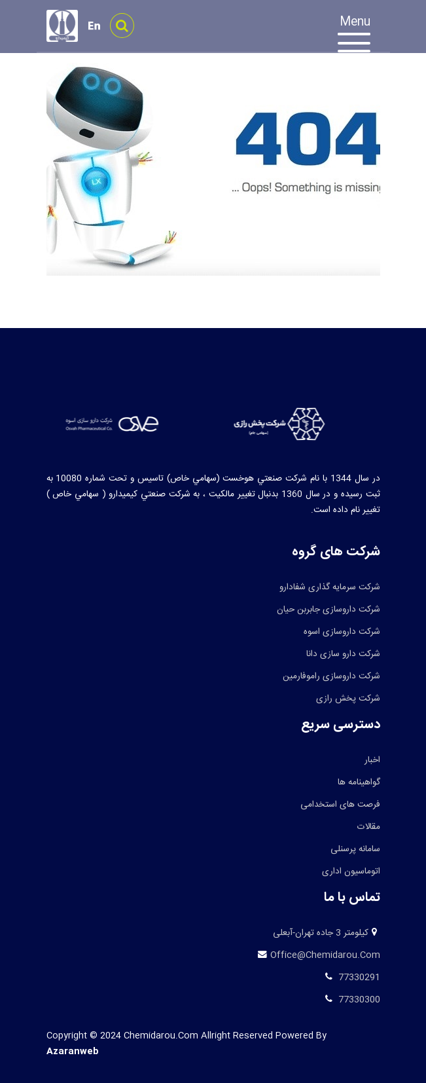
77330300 (358, 1000)
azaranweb (72, 1051)
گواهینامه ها (359, 782)
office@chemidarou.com (325, 955)
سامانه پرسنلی (355, 849)
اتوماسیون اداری (351, 871)
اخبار (372, 760)
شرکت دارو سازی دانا (343, 654)
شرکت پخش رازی (348, 698)
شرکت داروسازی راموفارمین (331, 676)
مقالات (368, 827)
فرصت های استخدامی (340, 805)
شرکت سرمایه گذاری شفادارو (329, 587)
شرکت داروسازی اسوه (342, 632)
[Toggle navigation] (360, 36)
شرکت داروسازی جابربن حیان (328, 609)
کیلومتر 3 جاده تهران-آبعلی (320, 933)
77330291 (358, 977)
